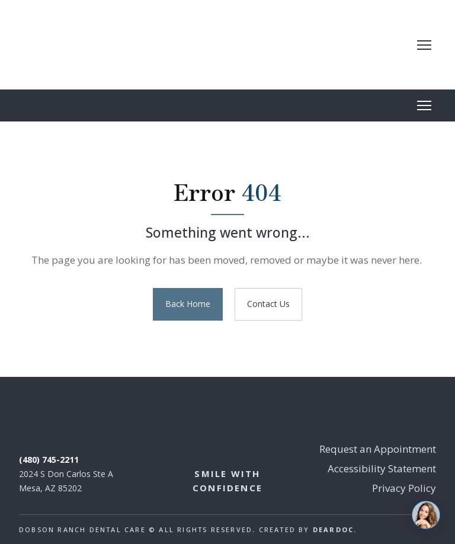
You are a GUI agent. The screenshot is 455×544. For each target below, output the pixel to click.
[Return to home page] (113, 45)
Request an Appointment (377, 449)
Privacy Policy (404, 488)
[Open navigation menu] (424, 45)
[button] (188, 304)
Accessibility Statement (382, 468)
